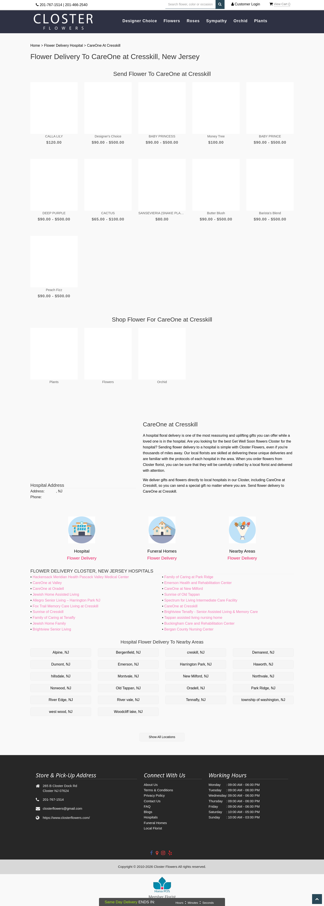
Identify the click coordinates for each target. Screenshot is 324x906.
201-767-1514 (51, 5)
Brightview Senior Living (52, 625)
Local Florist (153, 824)
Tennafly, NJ (196, 695)
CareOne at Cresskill (104, 45)
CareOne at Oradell (48, 584)
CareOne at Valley (47, 578)
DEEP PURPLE (54, 211)
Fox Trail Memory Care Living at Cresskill (65, 602)
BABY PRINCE (270, 135)
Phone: (36, 492)
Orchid (241, 21)
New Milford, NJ (196, 672)
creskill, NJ (195, 648)
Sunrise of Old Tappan (182, 590)
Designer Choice (139, 21)
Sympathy (216, 21)
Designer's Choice (108, 135)
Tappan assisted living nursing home (193, 613)
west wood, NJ (60, 707)
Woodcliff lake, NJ (128, 707)
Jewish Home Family (49, 619)
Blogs (148, 807)
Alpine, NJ (61, 648)
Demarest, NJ (263, 648)
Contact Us (152, 796)
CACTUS (108, 211)
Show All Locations (162, 732)
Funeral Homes (155, 818)
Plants (261, 21)
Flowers (172, 21)
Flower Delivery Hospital (64, 45)
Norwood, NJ (60, 684)
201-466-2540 (76, 5)
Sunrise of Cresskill (48, 607)
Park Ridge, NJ (263, 684)
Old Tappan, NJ (128, 684)
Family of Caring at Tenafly (54, 613)
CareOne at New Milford (183, 584)
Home (35, 45)
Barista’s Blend (270, 211)
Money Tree (216, 135)
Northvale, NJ (263, 672)
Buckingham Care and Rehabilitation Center (199, 619)
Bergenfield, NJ (128, 648)
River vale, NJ (128, 695)
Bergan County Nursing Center (189, 625)
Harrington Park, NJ (196, 660)
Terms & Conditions (158, 785)
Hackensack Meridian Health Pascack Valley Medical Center (81, 572)
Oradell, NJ (196, 684)
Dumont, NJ (60, 660)
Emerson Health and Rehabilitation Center (198, 578)
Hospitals (151, 813)
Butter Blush (216, 211)
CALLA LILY (54, 135)
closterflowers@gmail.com (62, 804)
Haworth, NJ (263, 660)
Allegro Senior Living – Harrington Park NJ (66, 596)
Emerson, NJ (128, 660)
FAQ (147, 802)
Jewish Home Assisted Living (56, 590)
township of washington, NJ (263, 695)
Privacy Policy (154, 791)
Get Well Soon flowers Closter (256, 437)
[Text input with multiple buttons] (190, 4)
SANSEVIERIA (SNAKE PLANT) (162, 211)
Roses (193, 21)
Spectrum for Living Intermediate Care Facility (200, 596)
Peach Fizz (54, 286)
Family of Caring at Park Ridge (188, 572)
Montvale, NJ (128, 672)
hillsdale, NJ (60, 672)
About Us (151, 780)
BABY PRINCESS (162, 135)
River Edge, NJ (61, 695)
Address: (37, 487)
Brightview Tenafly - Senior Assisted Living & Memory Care (211, 607)
